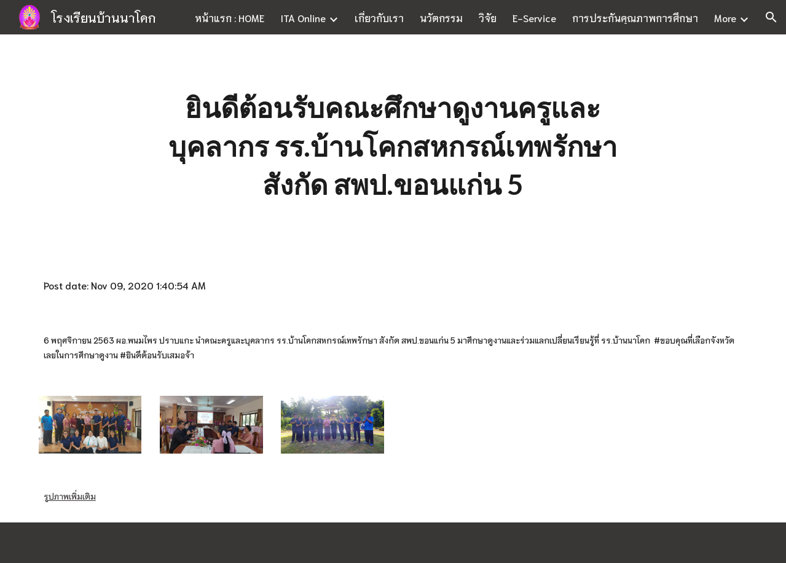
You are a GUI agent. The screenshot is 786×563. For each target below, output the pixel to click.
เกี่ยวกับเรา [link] (379, 17)
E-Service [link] (534, 17)
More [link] (725, 17)
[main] (393, 146)
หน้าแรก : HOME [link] (229, 17)
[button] (771, 17)
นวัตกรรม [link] (441, 17)
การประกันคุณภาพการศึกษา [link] (635, 17)
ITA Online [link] (303, 17)
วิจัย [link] (488, 17)
